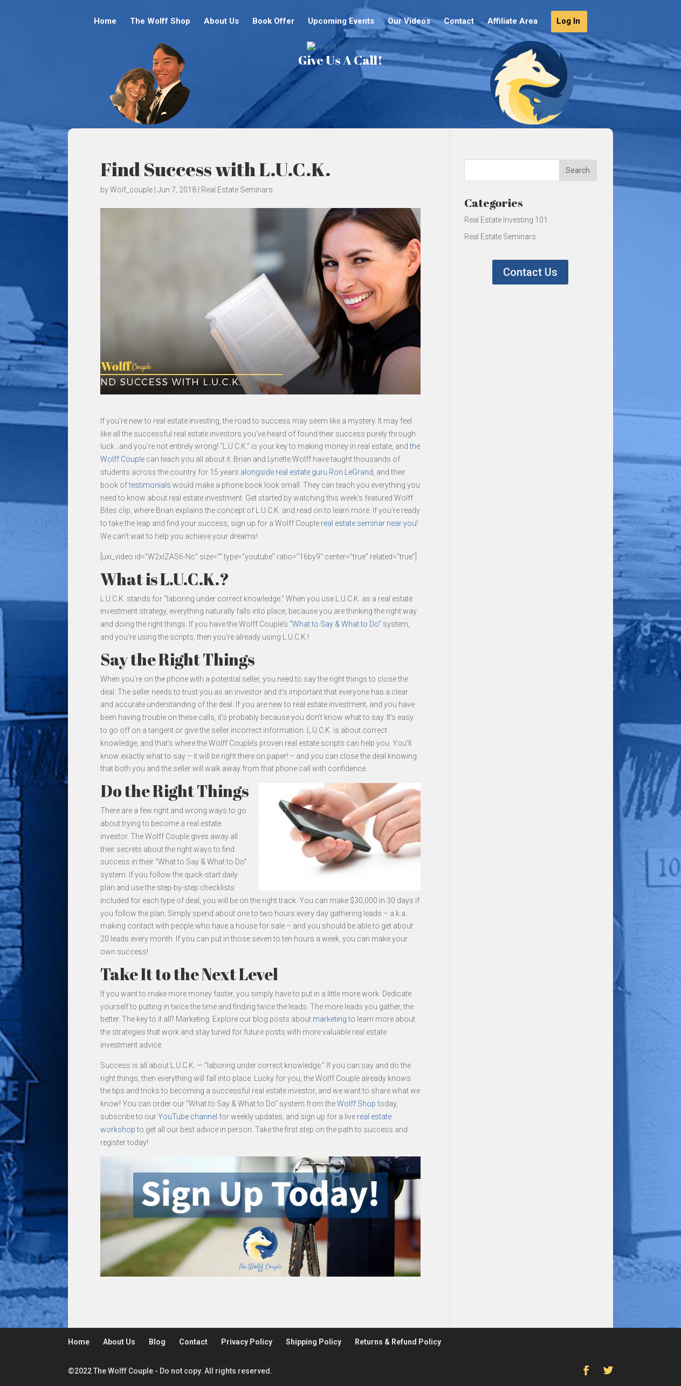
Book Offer (273, 21)
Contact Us (530, 272)
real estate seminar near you (368, 523)
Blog (157, 1342)
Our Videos (409, 21)
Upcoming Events (341, 21)
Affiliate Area (512, 21)
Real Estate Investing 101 (506, 220)
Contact (459, 21)
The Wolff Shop (160, 21)
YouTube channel (187, 1116)
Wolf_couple (131, 189)
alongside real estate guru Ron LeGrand (306, 472)
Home (105, 21)
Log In (568, 21)
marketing (330, 1019)
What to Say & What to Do (335, 624)
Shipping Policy (313, 1342)
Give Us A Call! (340, 98)
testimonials (150, 485)
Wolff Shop (356, 1103)
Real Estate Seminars (237, 189)
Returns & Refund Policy (398, 1342)
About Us (221, 21)
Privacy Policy (246, 1342)
